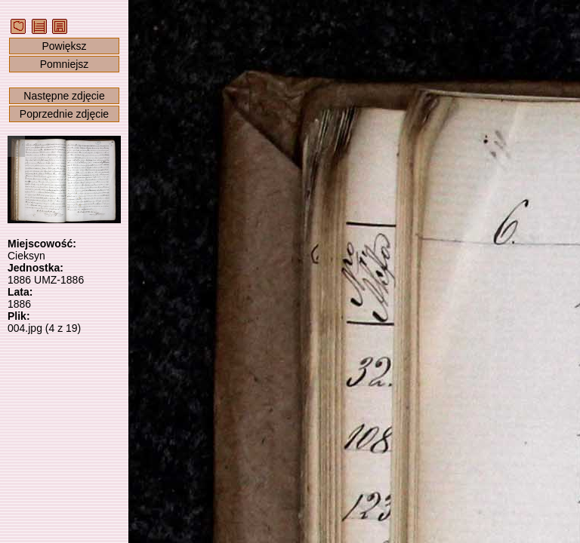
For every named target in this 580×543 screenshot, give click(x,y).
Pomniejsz (64, 64)
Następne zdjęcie (63, 96)
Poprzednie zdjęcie (64, 114)
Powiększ (64, 46)
